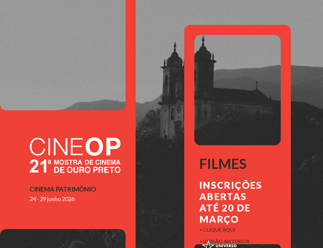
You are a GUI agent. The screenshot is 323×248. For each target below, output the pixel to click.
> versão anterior (224, 241)
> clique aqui (217, 230)
